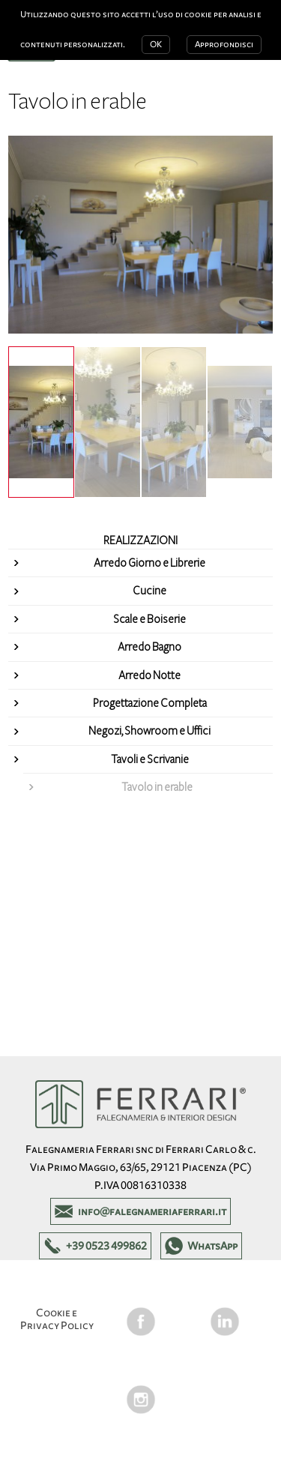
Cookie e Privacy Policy (57, 1319)
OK (156, 44)
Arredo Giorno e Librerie (149, 563)
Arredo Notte (149, 675)
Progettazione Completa (150, 703)
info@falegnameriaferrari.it (152, 1211)
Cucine (149, 591)
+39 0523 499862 (106, 1246)
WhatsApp (212, 1246)
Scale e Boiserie (149, 619)
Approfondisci (224, 44)
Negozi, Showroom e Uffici (149, 731)
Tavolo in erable (157, 787)
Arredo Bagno (149, 647)
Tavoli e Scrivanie (150, 759)
